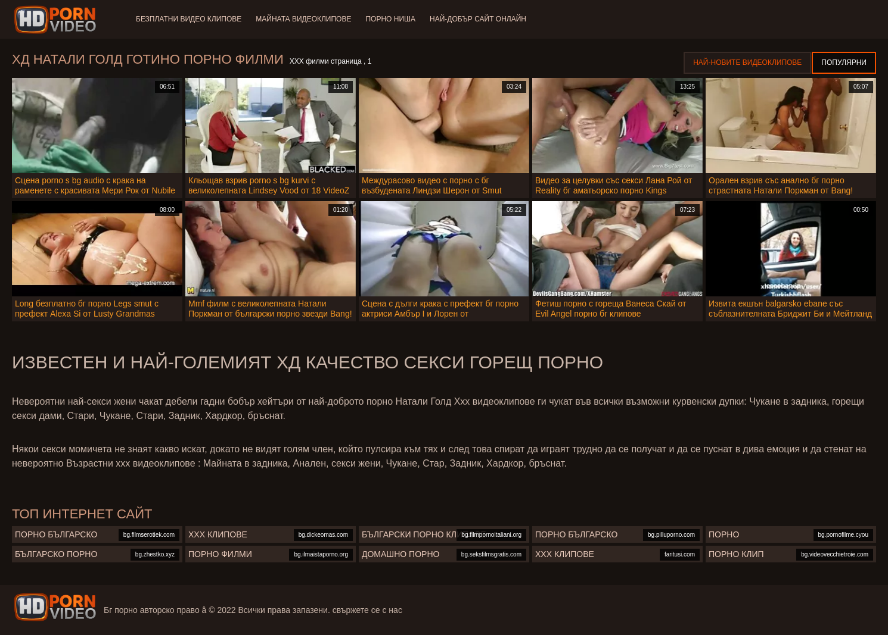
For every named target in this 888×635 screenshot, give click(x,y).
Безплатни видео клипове (188, 19)
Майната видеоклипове (303, 19)
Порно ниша (390, 19)
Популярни (844, 62)
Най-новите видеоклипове (747, 62)
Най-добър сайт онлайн (478, 19)
